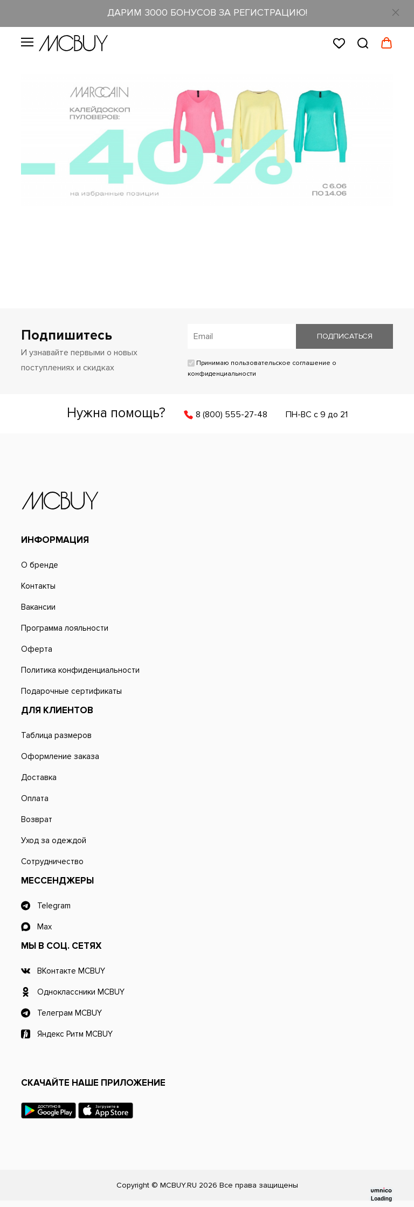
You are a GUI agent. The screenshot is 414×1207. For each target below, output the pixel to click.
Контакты (38, 586)
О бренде (39, 565)
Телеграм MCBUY (69, 1013)
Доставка (39, 777)
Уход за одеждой (53, 840)
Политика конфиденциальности (80, 670)
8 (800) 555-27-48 (231, 414)
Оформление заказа (60, 756)
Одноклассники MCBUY (81, 992)
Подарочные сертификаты (71, 691)
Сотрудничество (52, 861)
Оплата (35, 798)
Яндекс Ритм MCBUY (75, 1034)
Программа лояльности (64, 628)
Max (44, 927)
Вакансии (38, 607)
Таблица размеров (56, 735)
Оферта (36, 649)
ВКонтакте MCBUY (71, 971)
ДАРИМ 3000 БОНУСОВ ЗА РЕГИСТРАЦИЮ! (207, 12)
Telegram (54, 906)
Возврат (36, 819)
